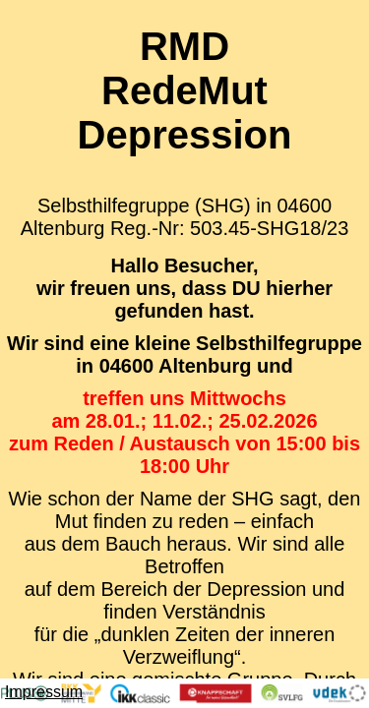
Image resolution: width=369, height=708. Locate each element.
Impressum (44, 691)
